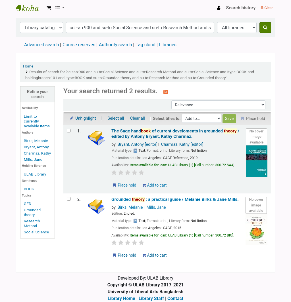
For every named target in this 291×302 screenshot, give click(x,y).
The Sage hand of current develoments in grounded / (175, 133)
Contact (175, 298)
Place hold (124, 185)
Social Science (36, 232)
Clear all (137, 118)
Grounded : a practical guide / (175, 199)
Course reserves (79, 44)
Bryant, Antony (36, 147)
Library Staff (151, 298)
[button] (48, 8)
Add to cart (154, 185)
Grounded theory (32, 212)
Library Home (121, 298)
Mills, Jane (33, 159)
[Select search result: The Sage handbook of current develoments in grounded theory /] (68, 130)
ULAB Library (30, 8)
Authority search (115, 44)
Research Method (32, 223)
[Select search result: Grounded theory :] (68, 199)
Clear (267, 8)
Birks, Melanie (36, 140)
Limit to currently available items (37, 121)
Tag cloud (145, 44)
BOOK (29, 189)
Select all (116, 118)
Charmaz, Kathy (37, 153)
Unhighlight (82, 118)
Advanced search (41, 44)
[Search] (265, 27)
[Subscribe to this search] (165, 91)
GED (27, 203)
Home (28, 66)
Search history (241, 7)
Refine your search (37, 94)
